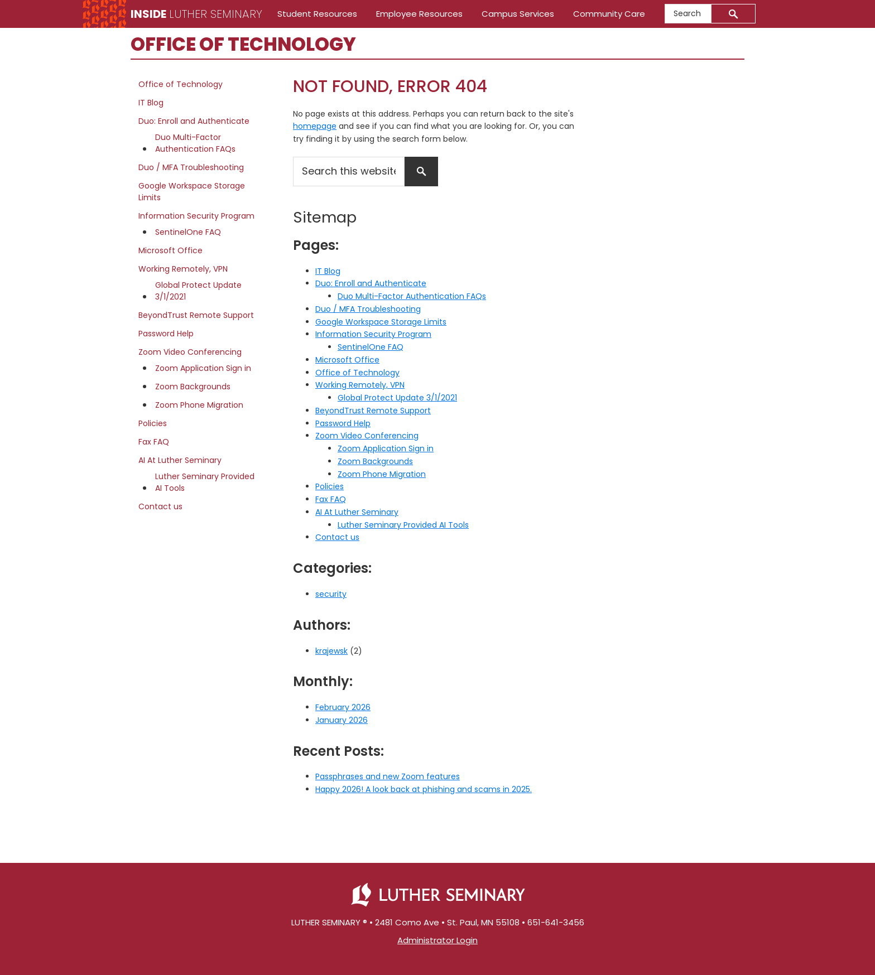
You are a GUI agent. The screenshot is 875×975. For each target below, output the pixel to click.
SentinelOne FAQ (370, 347)
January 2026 (341, 720)
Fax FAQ (330, 499)
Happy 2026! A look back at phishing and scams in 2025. (423, 789)
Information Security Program (373, 334)
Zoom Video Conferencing (367, 435)
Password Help (343, 423)
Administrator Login (437, 940)
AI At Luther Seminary (356, 512)
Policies (329, 486)
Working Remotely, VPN (360, 384)
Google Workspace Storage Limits (380, 321)
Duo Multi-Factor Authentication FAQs (412, 296)
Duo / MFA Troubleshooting (368, 309)
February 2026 (343, 707)
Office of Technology (357, 372)
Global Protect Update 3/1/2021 (397, 397)
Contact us (337, 537)
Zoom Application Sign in (386, 448)
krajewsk (331, 651)
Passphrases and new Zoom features (387, 776)
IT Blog (327, 271)
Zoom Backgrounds (375, 461)
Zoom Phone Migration (382, 474)
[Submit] (733, 13)
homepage (314, 126)
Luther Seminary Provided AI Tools (403, 524)
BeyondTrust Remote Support (373, 410)
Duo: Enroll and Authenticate (370, 283)
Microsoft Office (347, 359)
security (331, 594)
